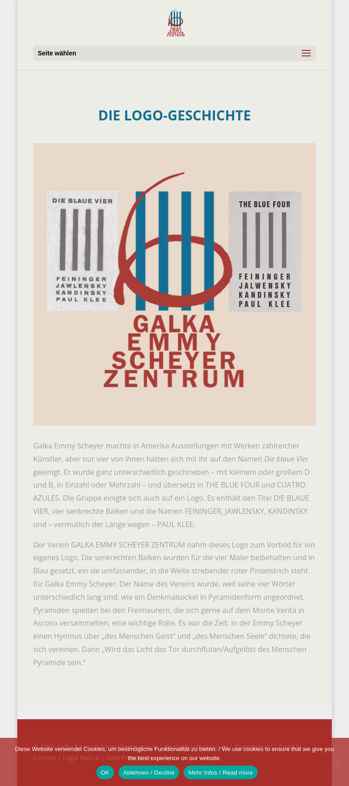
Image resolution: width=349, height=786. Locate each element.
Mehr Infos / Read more (220, 772)
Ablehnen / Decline (149, 772)
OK (105, 772)
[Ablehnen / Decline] (337, 761)
